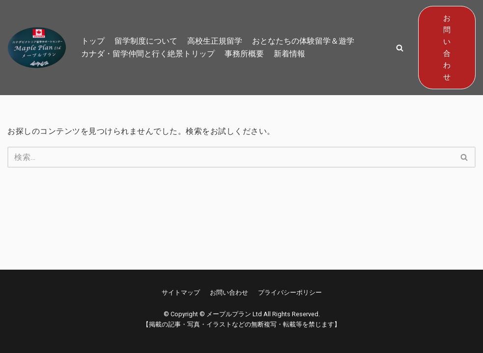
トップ (93, 41)
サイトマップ (181, 292)
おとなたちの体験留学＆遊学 (303, 41)
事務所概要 (244, 53)
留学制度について (145, 41)
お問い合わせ (447, 47)
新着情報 (289, 53)
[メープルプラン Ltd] (36, 47)
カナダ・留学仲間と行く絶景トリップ (148, 53)
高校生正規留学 (214, 41)
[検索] (230, 157)
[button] (399, 47)
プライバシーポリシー (290, 292)
